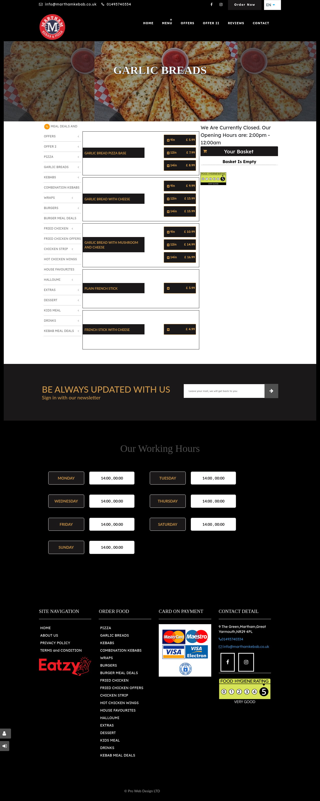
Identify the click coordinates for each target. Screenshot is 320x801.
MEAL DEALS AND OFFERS (61, 131)
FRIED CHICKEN (114, 680)
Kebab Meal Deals (59, 331)
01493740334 (119, 4)
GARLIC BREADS (114, 635)
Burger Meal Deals (60, 218)
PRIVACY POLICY (55, 643)
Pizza (49, 157)
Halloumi (52, 279)
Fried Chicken (56, 228)
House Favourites (59, 269)
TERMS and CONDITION (61, 650)
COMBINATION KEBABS (121, 650)
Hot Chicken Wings (60, 259)
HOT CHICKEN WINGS (119, 703)
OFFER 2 (50, 146)
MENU (167, 23)
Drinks (50, 320)
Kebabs (50, 177)
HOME (45, 628)
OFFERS (187, 23)
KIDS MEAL (110, 740)
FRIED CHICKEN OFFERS (121, 688)
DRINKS (107, 748)
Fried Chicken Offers (62, 239)
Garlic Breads (56, 167)
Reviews (236, 23)
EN (270, 5)
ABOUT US (49, 635)
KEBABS (107, 643)
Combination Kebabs (62, 187)
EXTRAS (107, 725)
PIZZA (105, 628)
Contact (261, 23)
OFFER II (211, 23)
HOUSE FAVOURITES (118, 710)
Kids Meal (52, 310)
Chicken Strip (56, 249)
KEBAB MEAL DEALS (117, 755)
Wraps (49, 198)
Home (148, 23)
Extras (50, 290)
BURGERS (108, 665)
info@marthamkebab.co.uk (71, 4)
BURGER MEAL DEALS (119, 673)
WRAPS (106, 658)
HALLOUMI (109, 718)
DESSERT (108, 733)
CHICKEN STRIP (114, 695)
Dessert (51, 300)
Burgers (51, 208)
